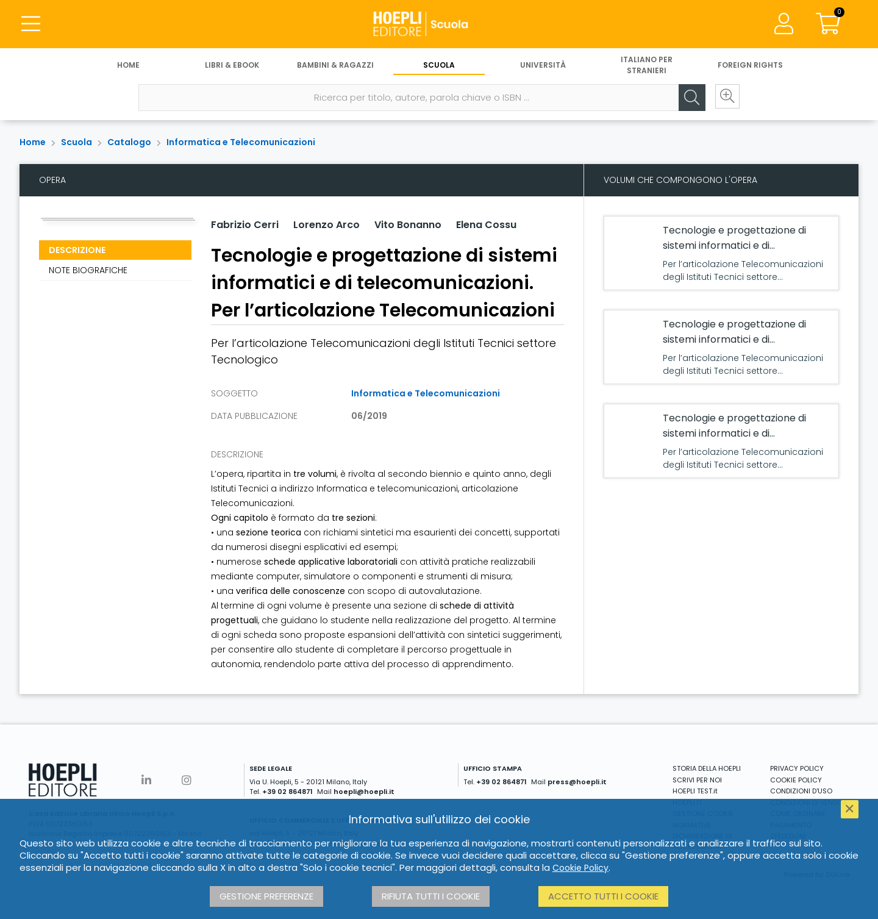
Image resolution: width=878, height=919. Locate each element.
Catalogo (129, 142)
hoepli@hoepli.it (364, 791)
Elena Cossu (486, 225)
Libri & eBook (232, 65)
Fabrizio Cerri (245, 225)
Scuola (439, 65)
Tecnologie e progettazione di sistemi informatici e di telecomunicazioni (734, 245)
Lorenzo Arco (326, 225)
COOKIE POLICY (796, 780)
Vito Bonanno (407, 225)
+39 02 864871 (287, 791)
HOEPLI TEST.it (695, 791)
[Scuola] (439, 24)
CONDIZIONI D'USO (801, 791)
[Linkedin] (146, 780)
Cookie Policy (580, 868)
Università (543, 65)
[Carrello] (828, 24)
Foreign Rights (750, 65)
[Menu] (30, 24)
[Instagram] (186, 780)
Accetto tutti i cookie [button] (603, 896)
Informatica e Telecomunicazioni (240, 142)
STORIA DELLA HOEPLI (707, 768)
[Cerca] (689, 98)
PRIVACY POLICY (797, 768)
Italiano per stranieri (647, 65)
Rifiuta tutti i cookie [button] (431, 896)
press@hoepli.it (577, 782)
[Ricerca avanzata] (725, 98)
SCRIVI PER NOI (697, 780)
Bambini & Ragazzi (335, 65)
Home (128, 65)
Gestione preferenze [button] (266, 896)
